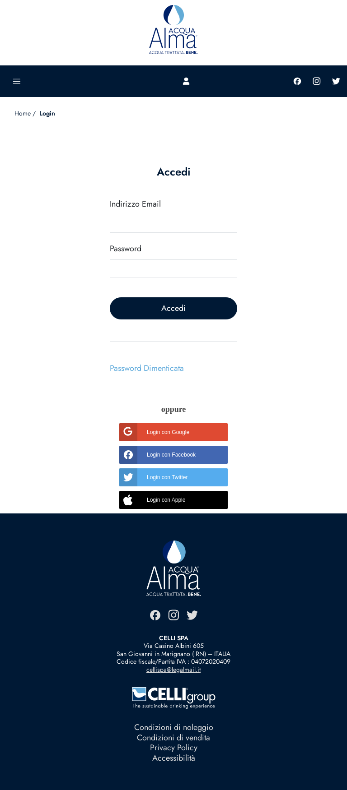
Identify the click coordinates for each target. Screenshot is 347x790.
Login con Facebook (157, 455)
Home (22, 113)
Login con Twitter (153, 477)
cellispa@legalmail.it (173, 669)
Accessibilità (173, 758)
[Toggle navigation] (17, 81)
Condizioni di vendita (173, 738)
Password (125, 249)
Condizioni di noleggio (173, 727)
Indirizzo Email (135, 204)
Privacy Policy (173, 747)
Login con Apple (152, 500)
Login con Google (154, 432)
